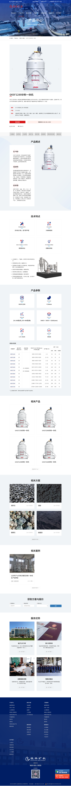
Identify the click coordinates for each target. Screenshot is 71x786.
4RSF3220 (12, 354)
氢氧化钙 (29, 708)
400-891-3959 (35, 765)
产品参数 (25, 134)
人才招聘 (12, 752)
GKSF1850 (12, 373)
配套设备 (12, 726)
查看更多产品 (35, 469)
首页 (12, 38)
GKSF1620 (12, 367)
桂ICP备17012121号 (39, 784)
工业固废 (29, 712)
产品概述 (12, 134)
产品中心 (21, 13)
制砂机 (11, 719)
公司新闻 (46, 727)
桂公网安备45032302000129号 (54, 784)
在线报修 (29, 734)
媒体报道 (46, 732)
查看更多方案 (35, 539)
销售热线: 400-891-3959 (44, 122)
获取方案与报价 (51, 134)
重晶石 (27, 192)
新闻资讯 (51, 13)
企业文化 (12, 749)
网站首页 (13, 13)
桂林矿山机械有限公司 (18, 784)
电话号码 (25, 603)
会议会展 (46, 730)
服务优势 (59, 134)
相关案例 (43, 134)
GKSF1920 (12, 377)
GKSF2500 (12, 383)
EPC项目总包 (30, 715)
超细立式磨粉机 (13, 712)
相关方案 (37, 134)
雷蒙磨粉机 (12, 705)
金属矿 (28, 710)
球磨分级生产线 (13, 724)
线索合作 (43, 1)
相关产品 (31, 134)
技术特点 (18, 134)
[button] (12, 68)
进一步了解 (22, 652)
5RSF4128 (12, 360)
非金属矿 (29, 705)
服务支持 (44, 13)
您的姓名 (12, 603)
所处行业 (39, 603)
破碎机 (11, 722)
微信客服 (17, 122)
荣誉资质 (12, 747)
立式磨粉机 (12, 710)
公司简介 (12, 742)
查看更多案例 (35, 588)
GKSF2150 (12, 380)
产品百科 (46, 737)
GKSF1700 (12, 370)
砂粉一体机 (22, 38)
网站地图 (31, 784)
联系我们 (12, 754)
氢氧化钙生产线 (13, 715)
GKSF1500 (12, 364)
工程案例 (36, 13)
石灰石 (23, 192)
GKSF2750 (12, 386)
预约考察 (35, 1)
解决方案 (28, 13)
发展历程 (12, 745)
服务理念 (29, 727)
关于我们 (59, 13)
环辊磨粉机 (12, 717)
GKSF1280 (12, 357)
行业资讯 (46, 734)
